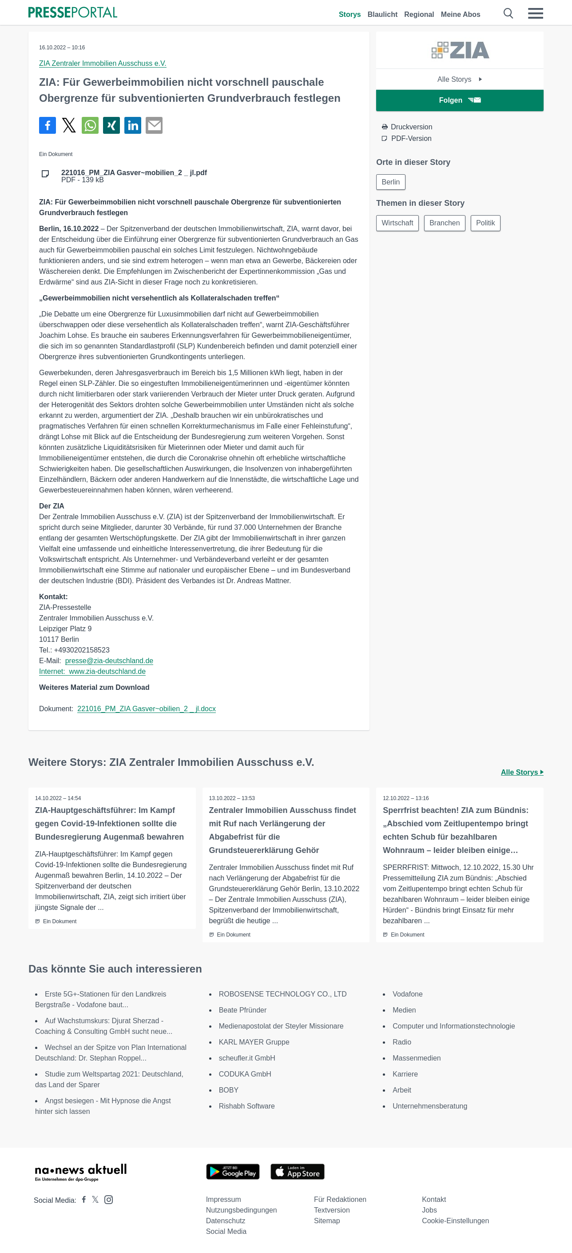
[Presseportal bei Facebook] (81, 1200)
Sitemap (327, 1221)
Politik (487, 223)
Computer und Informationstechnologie (454, 1026)
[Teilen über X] (68, 125)
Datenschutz (226, 1221)
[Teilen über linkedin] (132, 125)
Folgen (460, 100)
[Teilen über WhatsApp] (90, 125)
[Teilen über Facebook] (47, 125)
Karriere (405, 1074)
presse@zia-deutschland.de (109, 661)
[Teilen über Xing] (111, 125)
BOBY (228, 1090)
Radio (402, 1042)
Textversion (332, 1210)
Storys (350, 14)
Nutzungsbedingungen (241, 1210)
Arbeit (402, 1090)
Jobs (429, 1210)
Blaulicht (383, 14)
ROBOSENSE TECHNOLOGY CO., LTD (283, 994)
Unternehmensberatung (430, 1106)
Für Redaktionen (340, 1199)
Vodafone (408, 994)
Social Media (226, 1231)
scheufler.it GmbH (247, 1058)
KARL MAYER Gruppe (254, 1042)
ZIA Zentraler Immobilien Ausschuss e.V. (103, 63)
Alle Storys (459, 79)
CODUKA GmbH (245, 1074)
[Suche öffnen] (508, 13)
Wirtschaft (397, 223)
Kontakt (434, 1199)
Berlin (391, 182)
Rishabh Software (247, 1106)
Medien (404, 1010)
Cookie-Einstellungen (455, 1221)
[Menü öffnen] (536, 13)
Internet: (54, 671)
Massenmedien (417, 1058)
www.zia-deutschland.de (107, 671)
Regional (419, 14)
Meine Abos (461, 14)
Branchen (445, 223)
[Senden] (154, 125)
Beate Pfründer (243, 1010)
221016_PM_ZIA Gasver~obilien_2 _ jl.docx (146, 709)
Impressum (223, 1199)
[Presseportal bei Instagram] (106, 1199)
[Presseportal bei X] (92, 1200)
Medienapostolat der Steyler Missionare (281, 1026)
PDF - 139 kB (134, 176)
